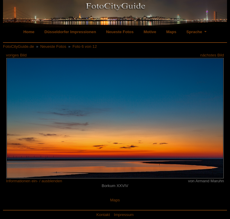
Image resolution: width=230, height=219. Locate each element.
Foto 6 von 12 (84, 46)
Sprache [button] (194, 32)
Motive (149, 32)
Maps (171, 32)
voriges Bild (16, 55)
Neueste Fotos (120, 32)
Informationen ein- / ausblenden (34, 181)
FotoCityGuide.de (18, 46)
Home (28, 32)
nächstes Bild (212, 55)
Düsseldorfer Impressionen (70, 32)
